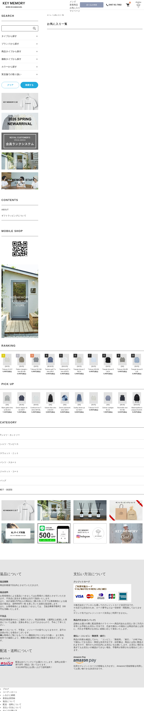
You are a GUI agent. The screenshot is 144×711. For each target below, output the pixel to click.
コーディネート (10, 692)
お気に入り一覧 (58, 15)
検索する (29, 85)
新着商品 (74, 5)
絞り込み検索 (91, 5)
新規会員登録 (9, 698)
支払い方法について (12, 707)
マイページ (75, 11)
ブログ (6, 689)
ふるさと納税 (9, 695)
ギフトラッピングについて (13, 215)
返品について (9, 701)
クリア (10, 85)
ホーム (49, 15)
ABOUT (5, 209)
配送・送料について (12, 704)
